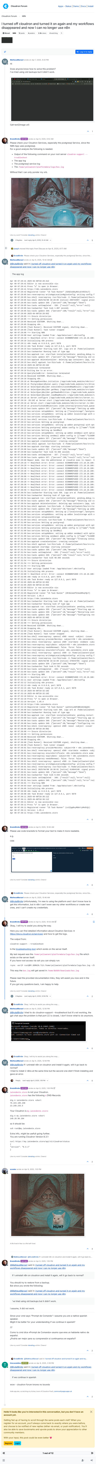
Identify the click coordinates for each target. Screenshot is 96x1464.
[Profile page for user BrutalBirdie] (5, 141)
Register (8, 1443)
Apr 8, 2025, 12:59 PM (41, 1061)
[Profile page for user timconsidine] (5, 1365)
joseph (16, 248)
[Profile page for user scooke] (5, 1171)
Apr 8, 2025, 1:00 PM (44, 1088)
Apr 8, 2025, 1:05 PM (44, 1261)
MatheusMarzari (17, 60)
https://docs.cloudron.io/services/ (26, 934)
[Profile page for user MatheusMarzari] (5, 62)
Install (90, 6)
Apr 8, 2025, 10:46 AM (41, 897)
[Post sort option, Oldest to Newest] (5, 51)
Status (68, 6)
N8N (14, 33)
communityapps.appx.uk (63, 1391)
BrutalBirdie (15, 139)
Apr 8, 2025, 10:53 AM (45, 922)
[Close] (91, 1411)
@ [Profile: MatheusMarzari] (18, 1265)
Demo (76, 6)
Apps (60, 6)
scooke (13, 1169)
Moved (6, 33)
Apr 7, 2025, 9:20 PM (40, 60)
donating (31, 235)
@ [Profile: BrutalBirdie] (16, 263)
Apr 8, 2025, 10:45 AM (45, 827)
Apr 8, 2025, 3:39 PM (45, 1363)
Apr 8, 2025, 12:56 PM (41, 1009)
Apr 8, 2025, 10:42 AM (41, 260)
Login (17, 1443)
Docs (83, 6)
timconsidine (15, 1363)
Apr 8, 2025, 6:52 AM (44, 139)
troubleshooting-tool (26, 949)
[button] (3, 1460)
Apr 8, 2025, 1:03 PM (32, 1169)
